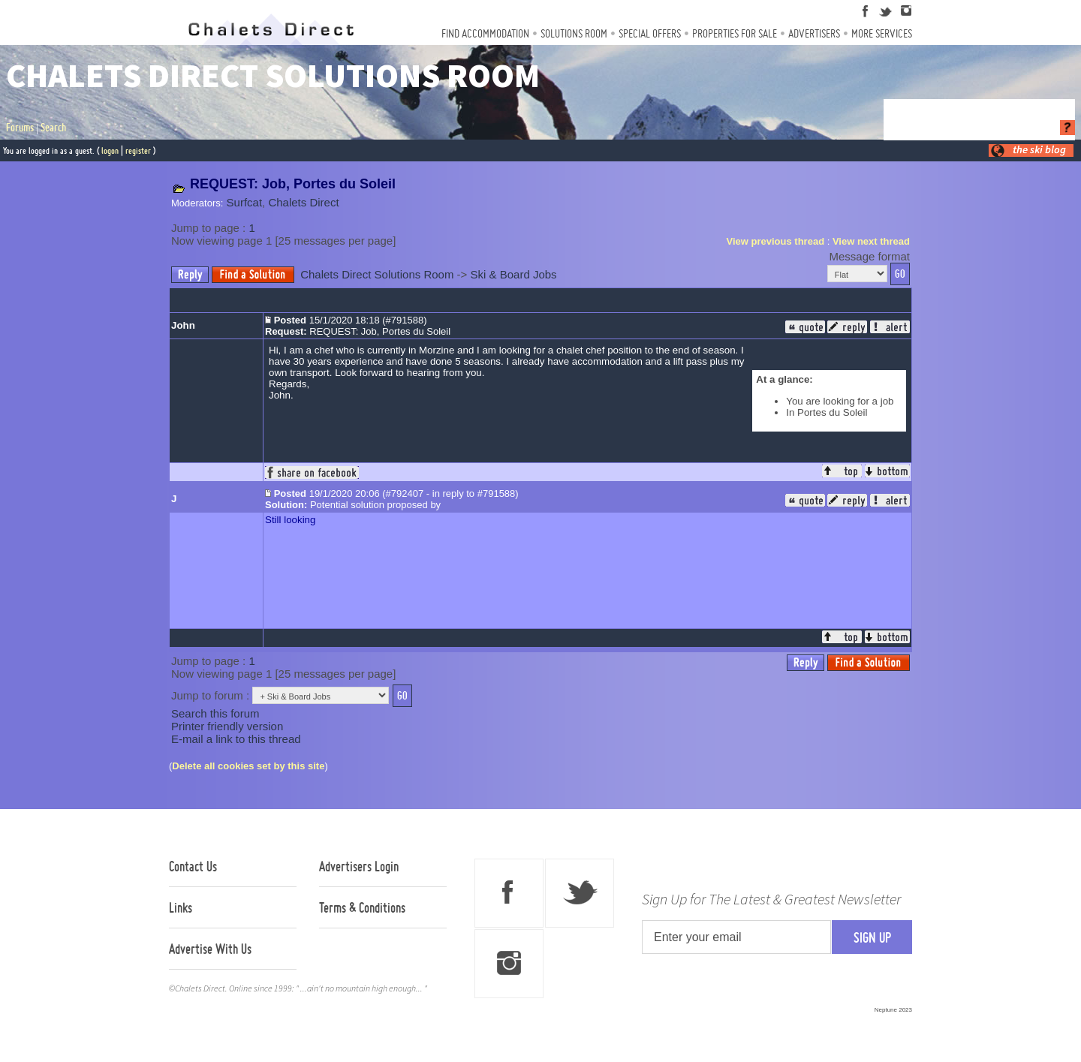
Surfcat (245, 202)
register (138, 150)
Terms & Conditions (362, 907)
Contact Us (193, 866)
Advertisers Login (359, 866)
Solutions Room (573, 33)
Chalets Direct (303, 202)
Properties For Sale (734, 33)
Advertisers (814, 33)
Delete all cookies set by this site (248, 766)
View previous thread (776, 241)
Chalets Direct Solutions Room (376, 274)
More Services (881, 33)
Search (53, 127)
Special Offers (650, 33)
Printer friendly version (227, 726)
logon (110, 150)
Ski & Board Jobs (514, 274)
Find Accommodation (485, 33)
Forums (20, 127)
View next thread (871, 241)
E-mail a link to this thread (236, 739)
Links (180, 907)
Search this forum (215, 713)
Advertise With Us (210, 948)
